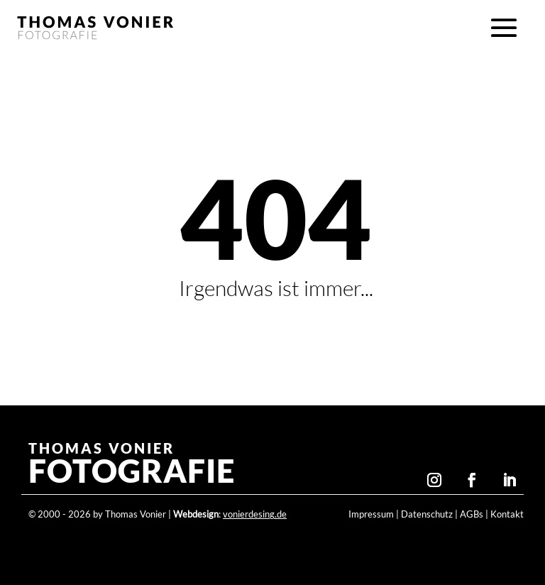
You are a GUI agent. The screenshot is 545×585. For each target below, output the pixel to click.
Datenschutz (427, 514)
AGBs (471, 514)
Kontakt (507, 514)
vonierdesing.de (255, 514)
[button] (503, 29)
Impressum (371, 514)
